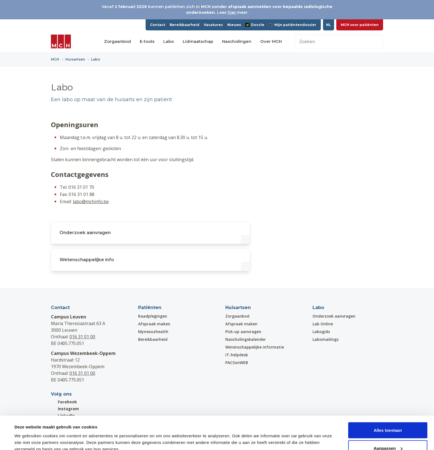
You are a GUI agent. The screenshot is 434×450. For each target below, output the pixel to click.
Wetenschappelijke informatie (254, 347)
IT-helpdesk (236, 354)
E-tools (147, 41)
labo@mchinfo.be (91, 201)
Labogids (321, 331)
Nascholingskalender (245, 339)
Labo (168, 41)
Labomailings (325, 339)
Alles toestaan (388, 399)
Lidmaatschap (198, 41)
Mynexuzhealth (153, 331)
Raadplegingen (152, 316)
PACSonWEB (236, 362)
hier (232, 12)
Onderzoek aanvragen (333, 316)
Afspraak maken (154, 323)
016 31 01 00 (82, 337)
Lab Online (322, 323)
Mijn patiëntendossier (292, 25)
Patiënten (149, 307)
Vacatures (213, 25)
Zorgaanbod (117, 41)
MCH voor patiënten (360, 25)
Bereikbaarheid (184, 25)
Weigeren (387, 435)
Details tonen (27, 433)
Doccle (255, 25)
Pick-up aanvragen (243, 331)
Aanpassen (388, 417)
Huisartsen (238, 307)
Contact (157, 25)
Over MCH (271, 41)
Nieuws (234, 25)
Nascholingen (236, 41)
